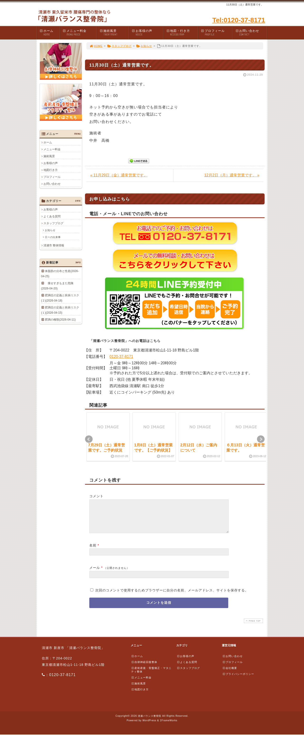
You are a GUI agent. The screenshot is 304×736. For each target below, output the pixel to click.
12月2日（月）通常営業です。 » (231, 175)
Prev (89, 439)
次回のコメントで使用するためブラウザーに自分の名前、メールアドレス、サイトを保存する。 (171, 596)
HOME (96, 45)
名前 (92, 551)
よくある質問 (52, 216)
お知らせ (144, 45)
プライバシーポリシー (238, 679)
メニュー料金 (79, 32)
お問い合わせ (251, 32)
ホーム (49, 32)
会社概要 (229, 673)
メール (94, 573)
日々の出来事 (53, 237)
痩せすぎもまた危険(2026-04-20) (57, 286)
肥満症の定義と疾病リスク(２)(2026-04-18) (60, 298)
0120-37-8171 (121, 357)
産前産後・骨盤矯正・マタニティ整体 (151, 675)
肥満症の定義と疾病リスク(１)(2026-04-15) (60, 310)
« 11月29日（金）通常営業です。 (118, 175)
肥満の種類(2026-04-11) (60, 319)
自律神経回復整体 (144, 667)
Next (261, 439)
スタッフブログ (119, 45)
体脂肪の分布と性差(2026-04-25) (60, 273)
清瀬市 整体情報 (53, 245)
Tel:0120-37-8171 (238, 20)
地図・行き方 (182, 32)
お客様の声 (147, 32)
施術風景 (114, 32)
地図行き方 (50, 170)
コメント (96, 496)
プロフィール (217, 32)
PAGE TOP (253, 626)
